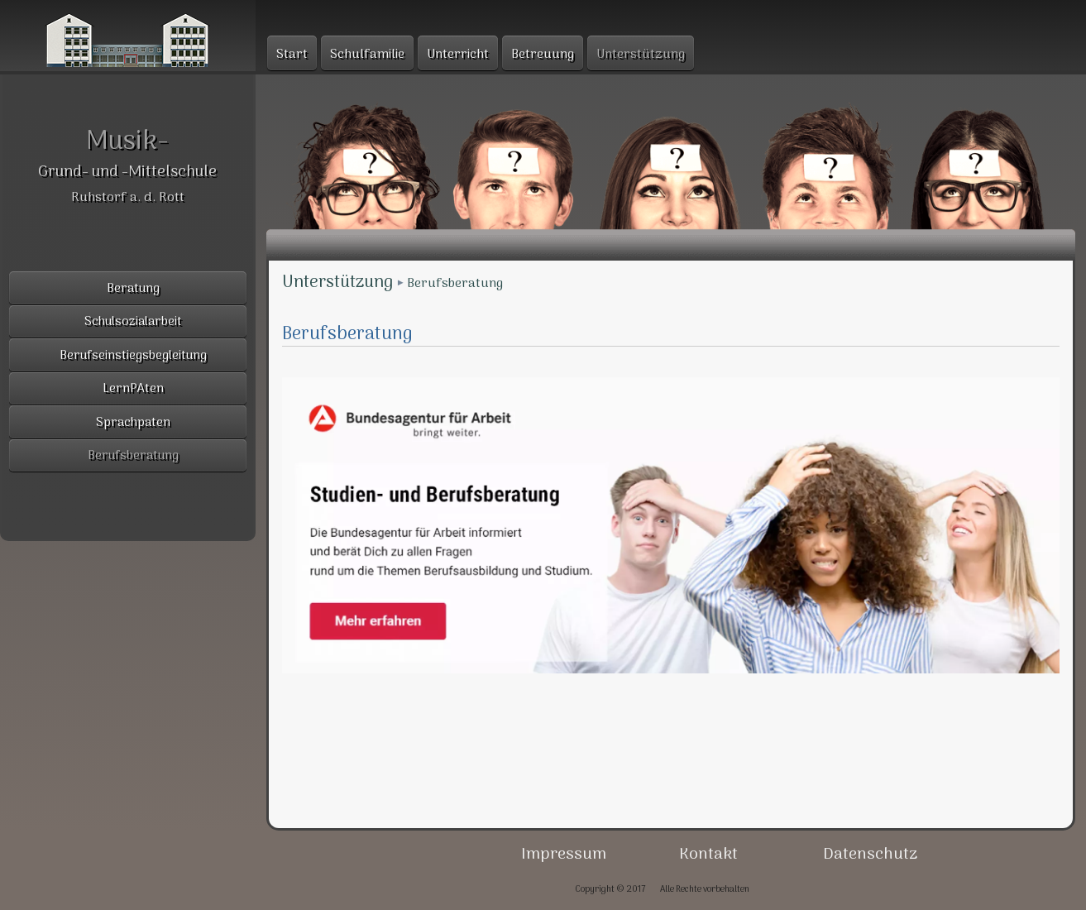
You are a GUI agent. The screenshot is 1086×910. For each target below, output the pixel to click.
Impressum (563, 854)
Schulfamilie (367, 54)
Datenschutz (870, 854)
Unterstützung (337, 283)
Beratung (133, 289)
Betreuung (542, 54)
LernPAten (133, 389)
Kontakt (708, 854)
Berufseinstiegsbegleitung (133, 356)
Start (292, 54)
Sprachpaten (133, 423)
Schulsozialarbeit (133, 322)
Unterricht (458, 54)
